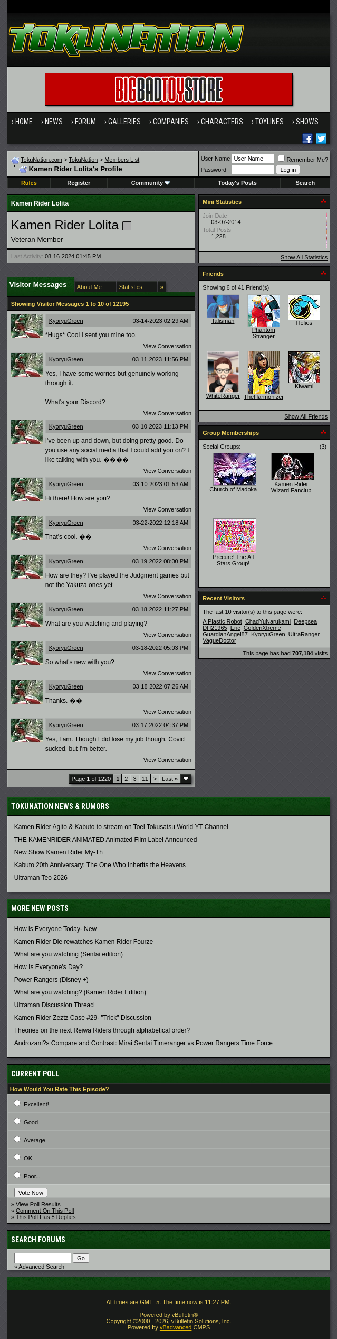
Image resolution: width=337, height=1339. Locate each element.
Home (24, 121)
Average (34, 1140)
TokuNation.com (41, 159)
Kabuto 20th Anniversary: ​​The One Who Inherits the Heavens (100, 865)
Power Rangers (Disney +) (51, 979)
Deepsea (305, 621)
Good (31, 1122)
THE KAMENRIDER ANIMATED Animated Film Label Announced (105, 839)
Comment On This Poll (45, 1210)
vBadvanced (176, 1327)
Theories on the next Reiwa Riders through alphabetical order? (102, 1030)
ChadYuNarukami (268, 621)
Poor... (32, 1176)
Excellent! (36, 1104)
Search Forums (38, 1239)
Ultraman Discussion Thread (54, 1005)
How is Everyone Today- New (55, 929)
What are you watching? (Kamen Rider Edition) (80, 992)
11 (145, 779)
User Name (215, 158)
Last (170, 779)
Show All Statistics (304, 257)
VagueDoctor (219, 640)
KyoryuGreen (66, 321)
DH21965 (215, 628)
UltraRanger (304, 634)
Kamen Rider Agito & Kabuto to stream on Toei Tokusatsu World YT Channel (121, 827)
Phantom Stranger (263, 333)
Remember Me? (303, 159)
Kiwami (304, 386)
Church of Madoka (233, 489)
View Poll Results (38, 1204)
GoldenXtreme (262, 628)
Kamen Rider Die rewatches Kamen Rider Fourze (83, 941)
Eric (235, 628)
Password (213, 169)
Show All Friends (306, 416)
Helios (304, 323)
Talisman (222, 321)
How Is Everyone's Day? (48, 967)
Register (78, 183)
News (54, 121)
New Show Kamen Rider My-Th (58, 852)
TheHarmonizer (264, 397)
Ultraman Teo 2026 (41, 877)
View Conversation (167, 346)
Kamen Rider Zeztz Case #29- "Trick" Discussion (82, 1017)
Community (151, 183)
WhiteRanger (223, 396)
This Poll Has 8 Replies (46, 1217)
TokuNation (83, 159)
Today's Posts (237, 183)
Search (305, 183)
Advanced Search (41, 1266)
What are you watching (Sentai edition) (68, 954)
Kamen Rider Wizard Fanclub (291, 487)
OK (28, 1158)
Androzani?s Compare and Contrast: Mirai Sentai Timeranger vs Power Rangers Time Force (143, 1043)
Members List (121, 159)
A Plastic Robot (222, 621)
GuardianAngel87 (225, 634)
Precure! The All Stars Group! (233, 560)
